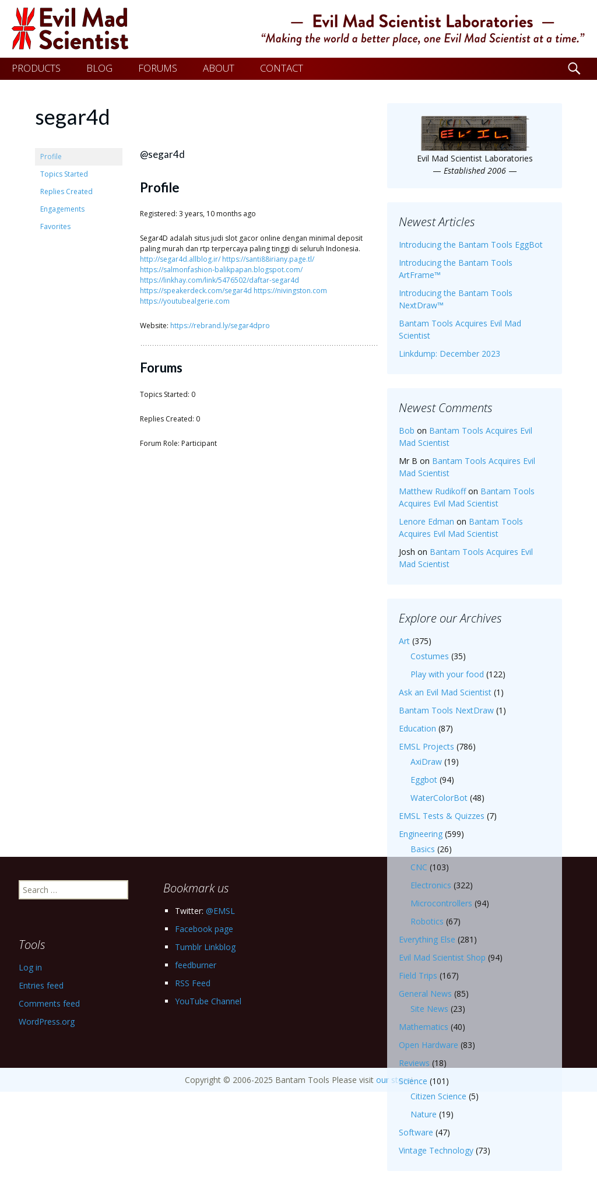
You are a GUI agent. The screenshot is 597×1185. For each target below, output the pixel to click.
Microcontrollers (441, 903)
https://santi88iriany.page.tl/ (268, 259)
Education (417, 728)
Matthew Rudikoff (432, 491)
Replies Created (66, 191)
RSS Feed (192, 983)
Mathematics (423, 1026)
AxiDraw (426, 761)
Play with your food (447, 674)
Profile (51, 156)
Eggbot (423, 779)
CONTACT (281, 68)
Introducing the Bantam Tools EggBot (471, 244)
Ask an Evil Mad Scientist (445, 692)
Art (404, 640)
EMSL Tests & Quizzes (441, 815)
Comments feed (49, 1003)
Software (416, 1132)
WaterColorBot (439, 797)
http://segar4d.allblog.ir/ (180, 259)
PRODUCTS (36, 68)
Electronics (430, 885)
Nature (423, 1114)
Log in (30, 967)
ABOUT (218, 68)
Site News (429, 1008)
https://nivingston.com (290, 291)
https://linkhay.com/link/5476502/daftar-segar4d (219, 280)
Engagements (62, 209)
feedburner (195, 964)
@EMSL (220, 910)
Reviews (414, 1062)
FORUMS (157, 68)
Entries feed (41, 985)
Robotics (427, 921)
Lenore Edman (426, 521)
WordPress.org (47, 1021)
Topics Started (64, 174)
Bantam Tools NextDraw (446, 710)
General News (425, 993)
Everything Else (427, 939)
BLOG (99, 68)
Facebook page (204, 928)
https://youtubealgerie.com (185, 301)
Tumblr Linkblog (205, 946)
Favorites (55, 226)
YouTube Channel (208, 1001)
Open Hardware (428, 1044)
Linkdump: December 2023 (449, 353)
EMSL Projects (426, 746)
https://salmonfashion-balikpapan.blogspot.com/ (221, 270)
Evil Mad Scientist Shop (442, 957)
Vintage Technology (436, 1150)
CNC (418, 867)
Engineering (421, 833)
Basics (422, 849)
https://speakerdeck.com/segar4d (196, 291)
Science (413, 1080)
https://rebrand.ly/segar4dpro (220, 325)
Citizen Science (438, 1096)
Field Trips (418, 975)
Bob (407, 430)
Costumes (429, 656)
